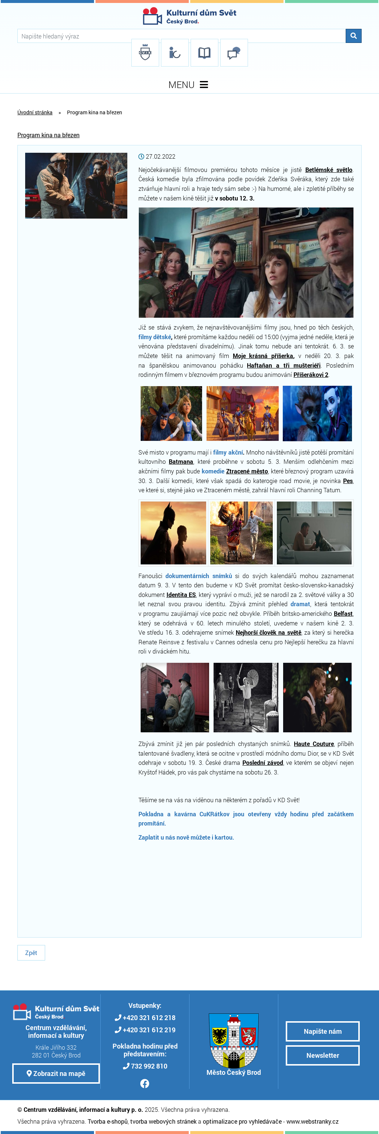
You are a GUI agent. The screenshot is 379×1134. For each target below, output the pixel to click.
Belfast (343, 613)
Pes (348, 481)
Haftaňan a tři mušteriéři (284, 365)
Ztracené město (247, 471)
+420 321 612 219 (149, 1029)
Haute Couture (313, 743)
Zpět (31, 952)
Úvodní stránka (35, 112)
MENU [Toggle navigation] (189, 84)
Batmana (181, 461)
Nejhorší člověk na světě (268, 632)
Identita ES (181, 594)
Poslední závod (262, 762)
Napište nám (323, 1031)
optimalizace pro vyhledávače (242, 1121)
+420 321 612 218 (149, 1017)
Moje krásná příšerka (263, 356)
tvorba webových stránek (163, 1121)
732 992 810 (149, 1066)
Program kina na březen (48, 135)
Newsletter (322, 1055)
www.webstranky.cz (312, 1121)
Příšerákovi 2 (311, 374)
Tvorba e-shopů (108, 1121)
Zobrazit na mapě (56, 1073)
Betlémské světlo (328, 169)
